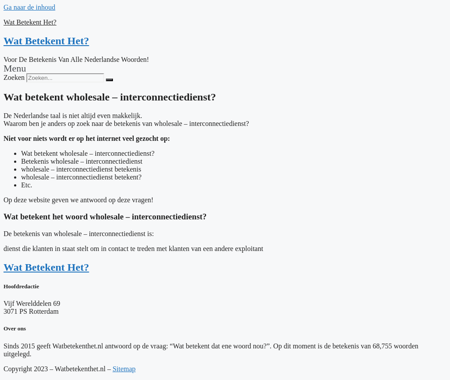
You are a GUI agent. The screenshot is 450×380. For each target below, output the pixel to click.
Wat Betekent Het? (30, 22)
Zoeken (14, 77)
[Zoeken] (109, 80)
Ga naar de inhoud (29, 7)
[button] (225, 68)
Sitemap (123, 369)
